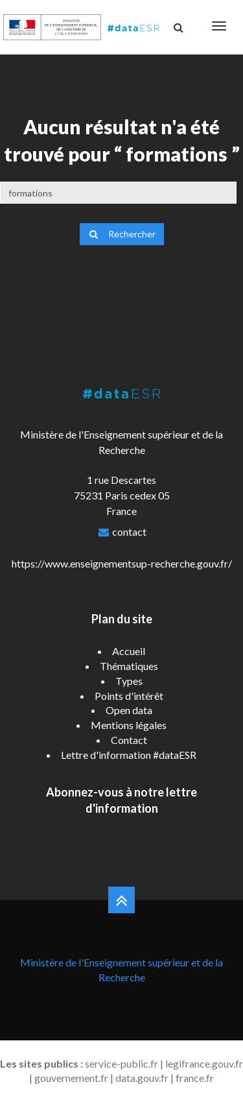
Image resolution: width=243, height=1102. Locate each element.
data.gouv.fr (141, 1078)
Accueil (128, 651)
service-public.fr (121, 1063)
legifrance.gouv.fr (204, 1063)
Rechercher (122, 233)
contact (129, 531)
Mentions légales (129, 725)
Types (129, 681)
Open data (129, 710)
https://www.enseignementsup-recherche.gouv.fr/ (122, 563)
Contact (129, 740)
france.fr (195, 1078)
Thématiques (129, 666)
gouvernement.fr (71, 1078)
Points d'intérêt (129, 695)
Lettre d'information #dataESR (128, 755)
